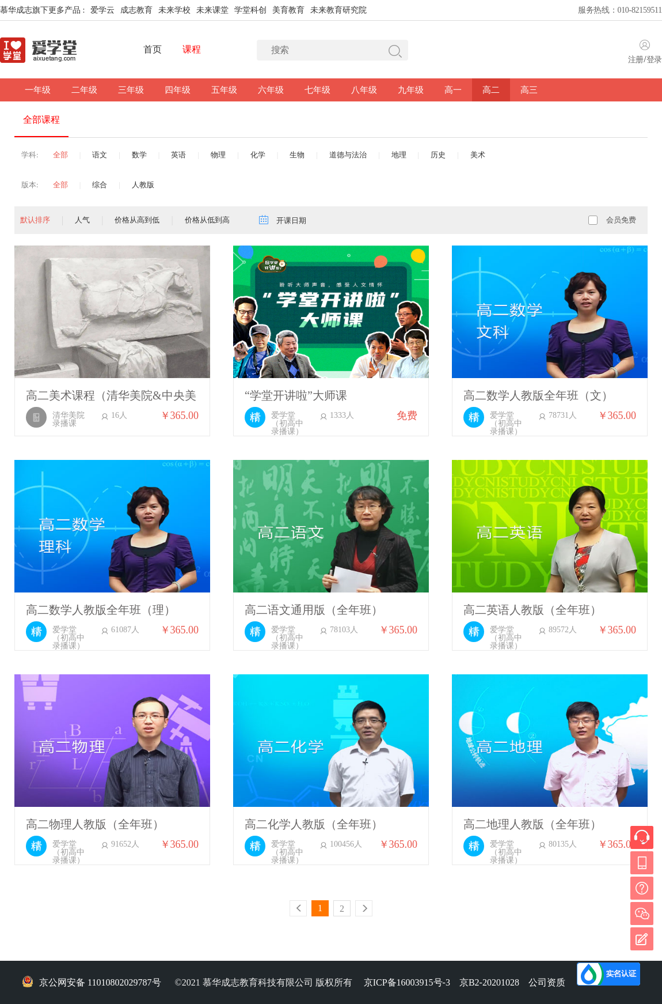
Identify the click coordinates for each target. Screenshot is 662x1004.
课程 (191, 49)
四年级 (178, 90)
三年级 (131, 90)
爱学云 (102, 10)
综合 (99, 184)
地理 (398, 154)
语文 (99, 154)
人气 (82, 220)
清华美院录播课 (68, 420)
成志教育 (136, 10)
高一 (453, 90)
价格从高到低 (137, 220)
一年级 (38, 90)
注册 (636, 59)
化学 (257, 154)
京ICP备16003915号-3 (407, 982)
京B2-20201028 (489, 982)
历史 (438, 154)
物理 (218, 154)
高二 (491, 90)
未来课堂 (212, 10)
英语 (178, 154)
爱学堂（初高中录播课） (287, 424)
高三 (529, 90)
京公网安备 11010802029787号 (91, 982)
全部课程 (41, 119)
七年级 (317, 90)
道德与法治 (348, 154)
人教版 (143, 184)
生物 (297, 154)
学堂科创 (250, 10)
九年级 (411, 90)
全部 (60, 154)
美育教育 (288, 10)
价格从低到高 (207, 220)
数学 (139, 154)
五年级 (224, 90)
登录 (654, 59)
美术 (477, 154)
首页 (152, 49)
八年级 (364, 90)
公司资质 (546, 982)
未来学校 (174, 10)
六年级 (271, 90)
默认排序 (35, 220)
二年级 (84, 90)
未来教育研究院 (338, 10)
